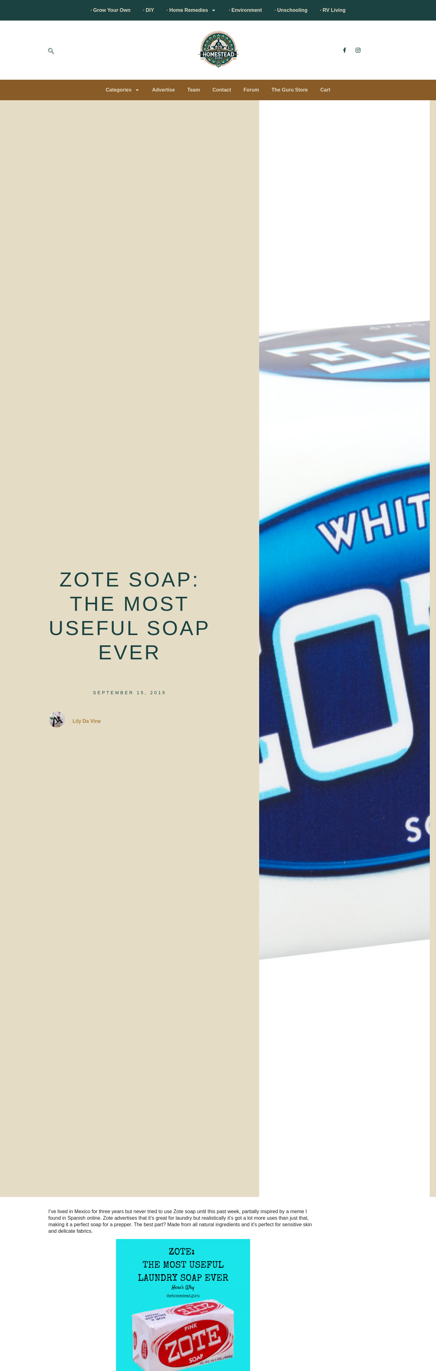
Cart (325, 89)
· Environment (245, 10)
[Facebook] (344, 50)
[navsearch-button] (51, 51)
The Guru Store (290, 89)
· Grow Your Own (110, 10)
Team (193, 89)
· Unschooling (291, 10)
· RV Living (333, 10)
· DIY (148, 10)
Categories (123, 90)
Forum (251, 89)
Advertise (163, 89)
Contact (221, 89)
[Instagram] (358, 50)
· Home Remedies (191, 10)
